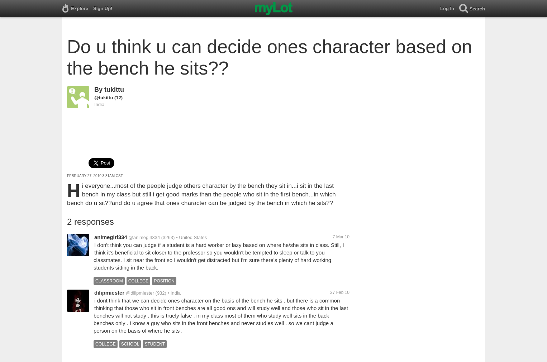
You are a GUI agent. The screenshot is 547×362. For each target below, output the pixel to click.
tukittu (114, 89)
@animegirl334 (144, 237)
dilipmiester (109, 293)
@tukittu (103, 97)
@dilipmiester (140, 293)
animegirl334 (110, 237)
